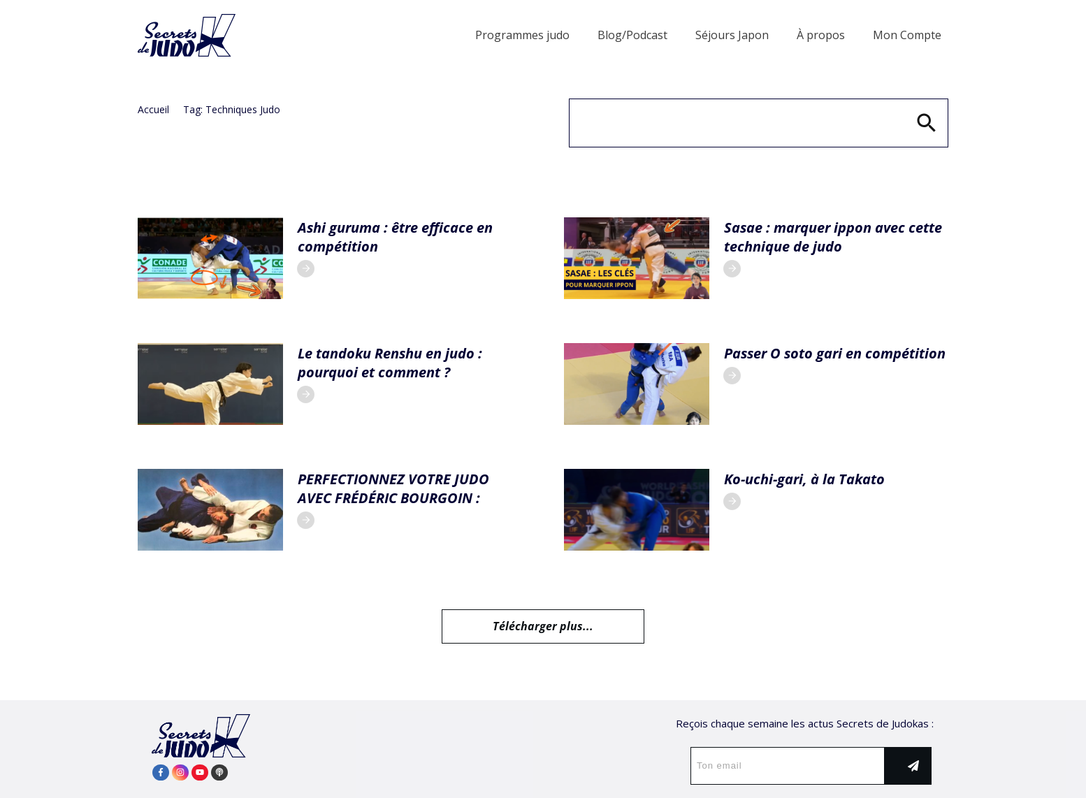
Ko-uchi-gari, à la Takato (804, 479)
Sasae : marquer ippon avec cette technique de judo (833, 237)
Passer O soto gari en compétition (835, 353)
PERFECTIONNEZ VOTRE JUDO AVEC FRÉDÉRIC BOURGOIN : (393, 488)
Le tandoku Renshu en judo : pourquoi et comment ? (390, 363)
